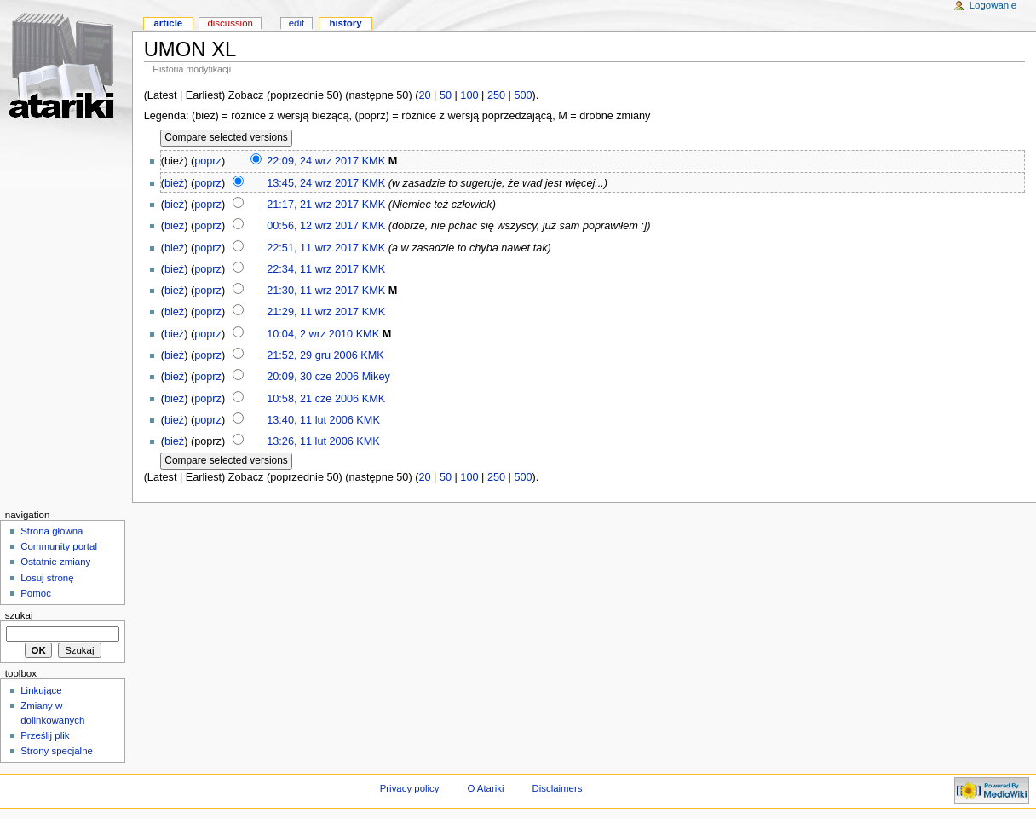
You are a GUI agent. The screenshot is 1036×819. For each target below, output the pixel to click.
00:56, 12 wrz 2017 (313, 226)
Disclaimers (557, 788)
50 (446, 95)
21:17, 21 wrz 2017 (313, 205)
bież (174, 183)
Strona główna (51, 531)
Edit (296, 23)
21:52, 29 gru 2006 (312, 355)
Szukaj (19, 615)
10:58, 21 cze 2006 (313, 399)
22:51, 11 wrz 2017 (313, 248)
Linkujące (40, 690)
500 (523, 95)
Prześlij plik (44, 735)
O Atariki (485, 788)
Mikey (376, 377)
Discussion (229, 23)
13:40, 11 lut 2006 (310, 420)
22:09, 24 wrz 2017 (313, 161)
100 (469, 95)
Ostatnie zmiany (55, 562)
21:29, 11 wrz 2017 (313, 312)
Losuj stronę (46, 578)
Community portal (58, 546)
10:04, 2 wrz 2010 (310, 334)
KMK (374, 161)
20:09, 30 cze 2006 (313, 377)
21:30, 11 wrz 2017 (313, 291)
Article (167, 23)
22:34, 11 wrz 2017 (313, 269)
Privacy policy (410, 788)
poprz (208, 161)
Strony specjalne (56, 751)
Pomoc (35, 593)
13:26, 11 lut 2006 (310, 441)
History (345, 23)
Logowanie (993, 5)
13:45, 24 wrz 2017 (313, 183)
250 (496, 95)
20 (424, 95)
